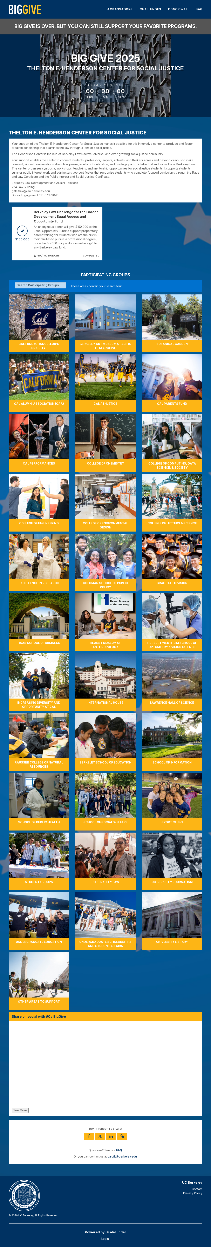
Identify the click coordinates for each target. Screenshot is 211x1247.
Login (105, 1238)
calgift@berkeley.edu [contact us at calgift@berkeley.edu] (122, 1156)
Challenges (150, 9)
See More (20, 1110)
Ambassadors (120, 9)
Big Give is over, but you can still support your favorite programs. (105, 26)
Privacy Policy (192, 1193)
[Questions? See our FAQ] (119, 1150)
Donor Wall (178, 9)
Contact (197, 1189)
